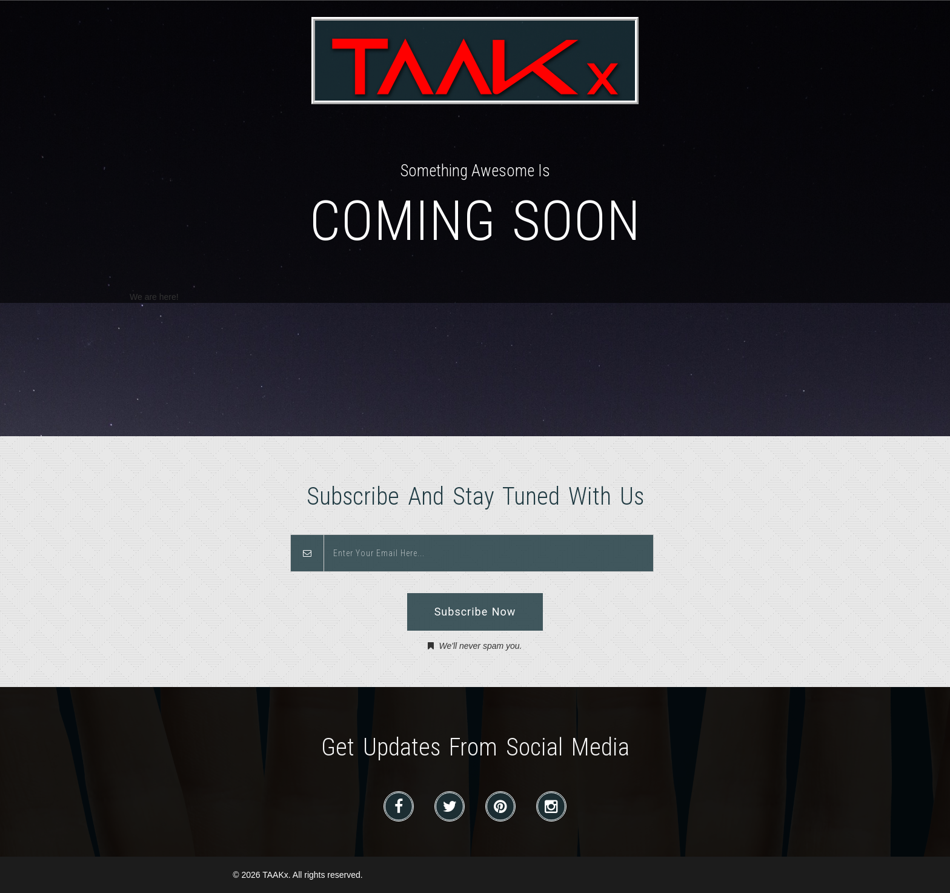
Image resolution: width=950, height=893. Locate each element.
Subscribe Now (475, 611)
